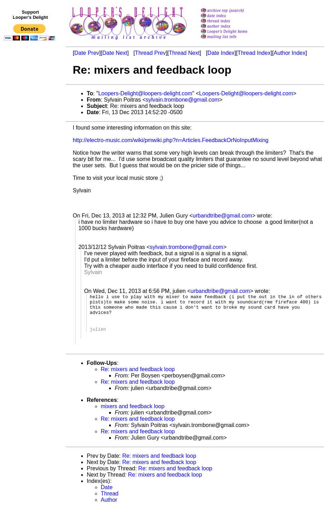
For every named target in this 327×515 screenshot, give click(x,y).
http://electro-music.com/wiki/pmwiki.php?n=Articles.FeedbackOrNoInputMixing (171, 140)
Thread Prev (150, 53)
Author (109, 506)
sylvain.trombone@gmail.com (182, 100)
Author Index (290, 53)
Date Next (114, 53)
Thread (110, 500)
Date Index (220, 53)
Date (107, 493)
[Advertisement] (31, 187)
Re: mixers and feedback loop (138, 375)
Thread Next (184, 53)
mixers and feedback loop (132, 412)
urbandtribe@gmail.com (222, 216)
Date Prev (86, 53)
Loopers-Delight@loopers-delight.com (145, 93)
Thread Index (253, 53)
